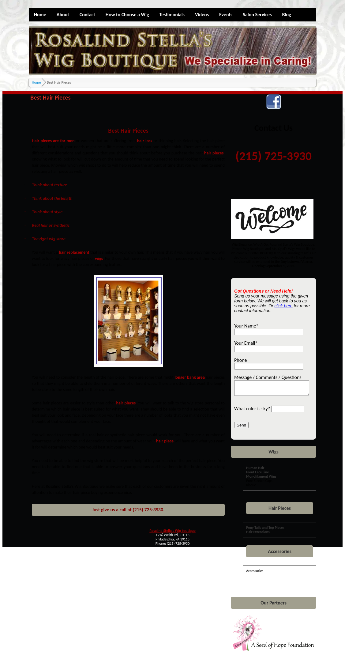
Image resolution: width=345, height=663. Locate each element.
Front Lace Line (257, 475)
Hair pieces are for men (53, 140)
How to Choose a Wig (127, 14)
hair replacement (74, 252)
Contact (87, 14)
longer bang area (189, 377)
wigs (99, 258)
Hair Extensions (258, 534)
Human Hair (255, 470)
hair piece (165, 441)
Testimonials (172, 14)
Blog (286, 14)
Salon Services (257, 14)
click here (284, 305)
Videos (202, 14)
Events (225, 14)
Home (40, 14)
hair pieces (213, 153)
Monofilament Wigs (261, 479)
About (63, 14)
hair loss (144, 140)
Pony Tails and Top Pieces (265, 530)
